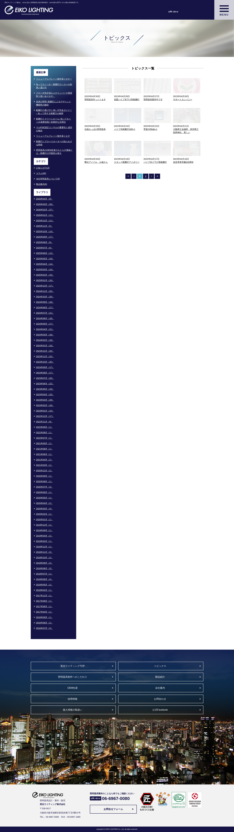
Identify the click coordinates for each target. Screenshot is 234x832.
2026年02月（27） (45, 209)
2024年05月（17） (45, 324)
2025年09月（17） (45, 237)
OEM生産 (72, 688)
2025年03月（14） (45, 269)
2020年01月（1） (44, 519)
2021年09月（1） (44, 443)
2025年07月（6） (44, 248)
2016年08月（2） (44, 623)
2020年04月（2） (44, 503)
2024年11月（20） (45, 291)
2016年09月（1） (44, 617)
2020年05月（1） (44, 498)
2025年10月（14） (45, 231)
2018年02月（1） (44, 590)
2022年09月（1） (44, 427)
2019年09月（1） (44, 530)
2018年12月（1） (44, 546)
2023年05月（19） (45, 389)
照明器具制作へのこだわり (72, 677)
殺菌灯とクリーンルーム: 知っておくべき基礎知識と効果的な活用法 (53, 120)
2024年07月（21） (45, 313)
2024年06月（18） (45, 318)
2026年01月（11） (45, 215)
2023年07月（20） (45, 378)
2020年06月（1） (44, 492)
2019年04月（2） (44, 536)
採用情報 (72, 699)
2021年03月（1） (44, 465)
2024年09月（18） (45, 302)
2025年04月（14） (45, 264)
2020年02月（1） (44, 514)
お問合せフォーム (113, 809)
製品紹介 (160, 677)
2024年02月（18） (45, 340)
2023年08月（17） (45, 373)
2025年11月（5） (44, 226)
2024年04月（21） (45, 329)
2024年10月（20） (45, 296)
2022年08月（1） (44, 432)
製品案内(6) (41, 184)
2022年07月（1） (44, 438)
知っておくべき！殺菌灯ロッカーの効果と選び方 (54, 86)
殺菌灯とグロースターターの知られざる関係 (54, 143)
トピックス (160, 666)
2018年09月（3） (44, 563)
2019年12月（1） (44, 525)
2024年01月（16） (45, 345)
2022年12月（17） (45, 416)
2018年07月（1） (44, 574)
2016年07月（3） (44, 628)
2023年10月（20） (45, 362)
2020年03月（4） (44, 508)
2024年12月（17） (45, 286)
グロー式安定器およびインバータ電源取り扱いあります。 (54, 94)
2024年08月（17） (45, 307)
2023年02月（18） (45, 405)
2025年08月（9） (44, 242)
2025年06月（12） (45, 253)
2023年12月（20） (45, 351)
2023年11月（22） (45, 356)
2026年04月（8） (44, 199)
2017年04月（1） (44, 612)
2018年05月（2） (44, 585)
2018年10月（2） (44, 557)
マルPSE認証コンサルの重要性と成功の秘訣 (54, 129)
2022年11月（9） (44, 421)
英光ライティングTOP (72, 666)
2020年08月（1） (44, 481)
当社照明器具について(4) (48, 179)
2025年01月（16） (45, 280)
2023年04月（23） (45, 394)
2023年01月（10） (45, 411)
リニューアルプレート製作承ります (53, 136)
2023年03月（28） (45, 400)
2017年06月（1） (44, 606)
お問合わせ (160, 699)
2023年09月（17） (45, 367)
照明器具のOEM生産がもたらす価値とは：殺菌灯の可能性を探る (54, 151)
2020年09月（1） (44, 476)
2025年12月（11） (45, 220)
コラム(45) (41, 173)
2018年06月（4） (44, 579)
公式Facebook (160, 710)
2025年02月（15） (45, 275)
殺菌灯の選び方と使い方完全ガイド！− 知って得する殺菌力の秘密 (54, 112)
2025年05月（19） (45, 258)
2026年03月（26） (45, 204)
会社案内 (160, 688)
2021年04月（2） (44, 459)
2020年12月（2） (44, 470)
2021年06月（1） (44, 454)
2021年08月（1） (44, 449)
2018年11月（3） (44, 552)
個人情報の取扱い (72, 710)
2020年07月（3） (44, 487)
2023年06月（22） (45, 383)
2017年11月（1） (44, 595)
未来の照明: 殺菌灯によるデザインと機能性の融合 (53, 103)
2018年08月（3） (44, 568)
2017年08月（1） (44, 601)
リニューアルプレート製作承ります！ (54, 79)
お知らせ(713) (43, 168)
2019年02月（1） (44, 541)
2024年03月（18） (45, 334)
